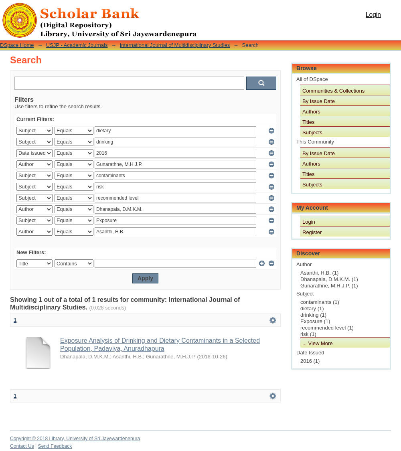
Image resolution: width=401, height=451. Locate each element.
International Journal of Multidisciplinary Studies (175, 45)
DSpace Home (17, 45)
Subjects (312, 132)
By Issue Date (318, 101)
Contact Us (22, 446)
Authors (311, 112)
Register (312, 232)
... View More (317, 343)
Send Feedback (55, 446)
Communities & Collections (333, 91)
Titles (308, 122)
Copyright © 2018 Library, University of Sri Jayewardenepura (75, 438)
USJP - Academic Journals (77, 45)
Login (373, 14)
